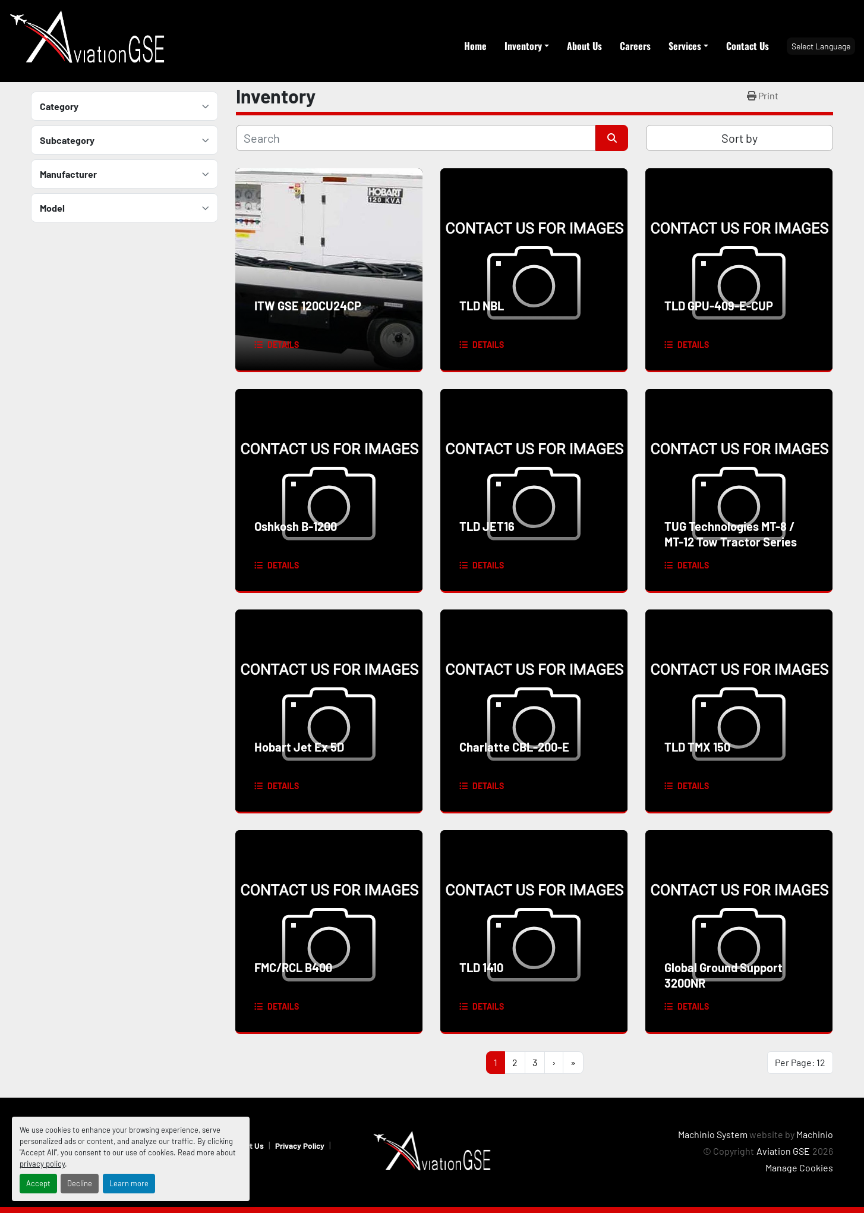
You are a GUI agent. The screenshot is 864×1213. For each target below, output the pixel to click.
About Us (584, 46)
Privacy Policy (299, 1145)
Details (283, 345)
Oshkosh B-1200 (295, 526)
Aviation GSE (783, 1151)
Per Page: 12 (800, 1062)
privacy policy (42, 1163)
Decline (79, 1183)
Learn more (129, 1183)
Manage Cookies (799, 1167)
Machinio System (713, 1134)
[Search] (415, 138)
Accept (38, 1183)
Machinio (814, 1134)
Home (475, 46)
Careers (635, 46)
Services (685, 46)
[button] (526, 46)
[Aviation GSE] (432, 1151)
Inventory (523, 46)
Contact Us (747, 46)
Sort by (739, 138)
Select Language (821, 46)
